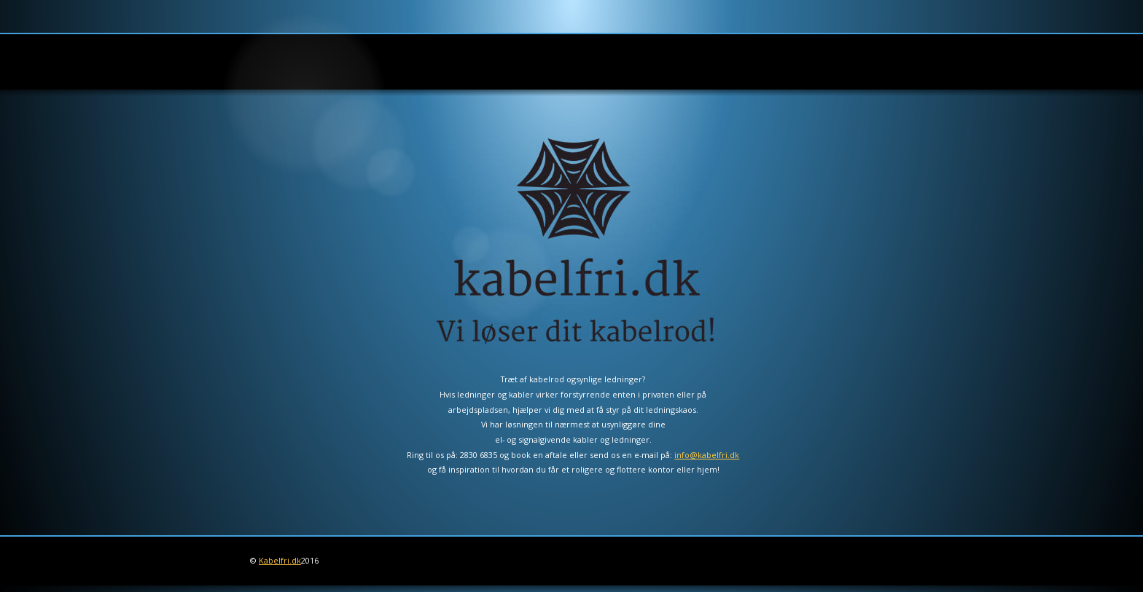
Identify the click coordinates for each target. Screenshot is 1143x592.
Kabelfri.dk (280, 560)
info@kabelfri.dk (706, 454)
